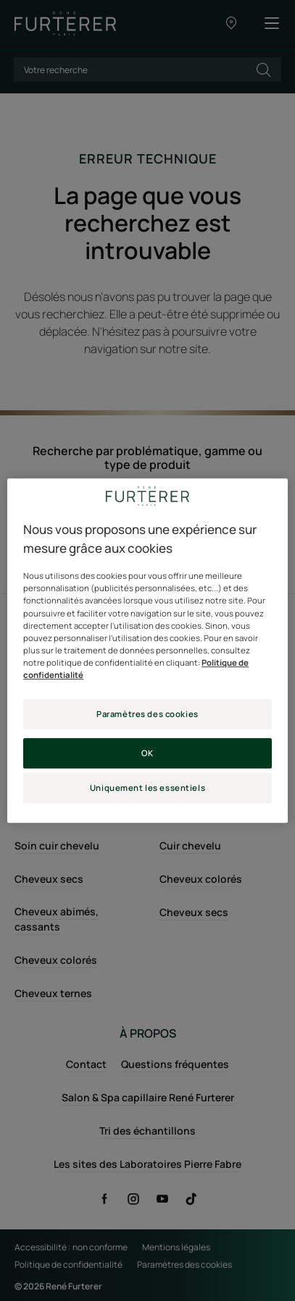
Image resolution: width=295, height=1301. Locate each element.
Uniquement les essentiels (147, 787)
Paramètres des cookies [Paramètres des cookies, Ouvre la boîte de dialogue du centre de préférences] (147, 713)
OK (147, 752)
